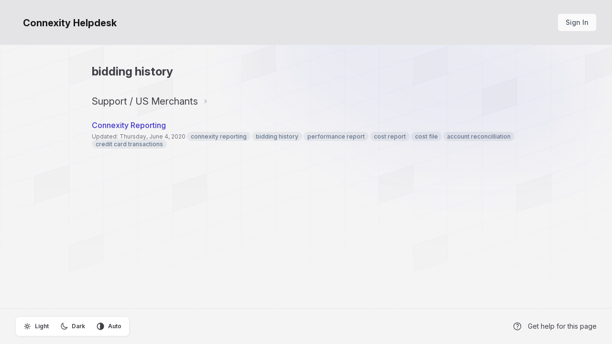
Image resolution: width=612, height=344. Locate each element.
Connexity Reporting (129, 125)
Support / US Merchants (145, 101)
